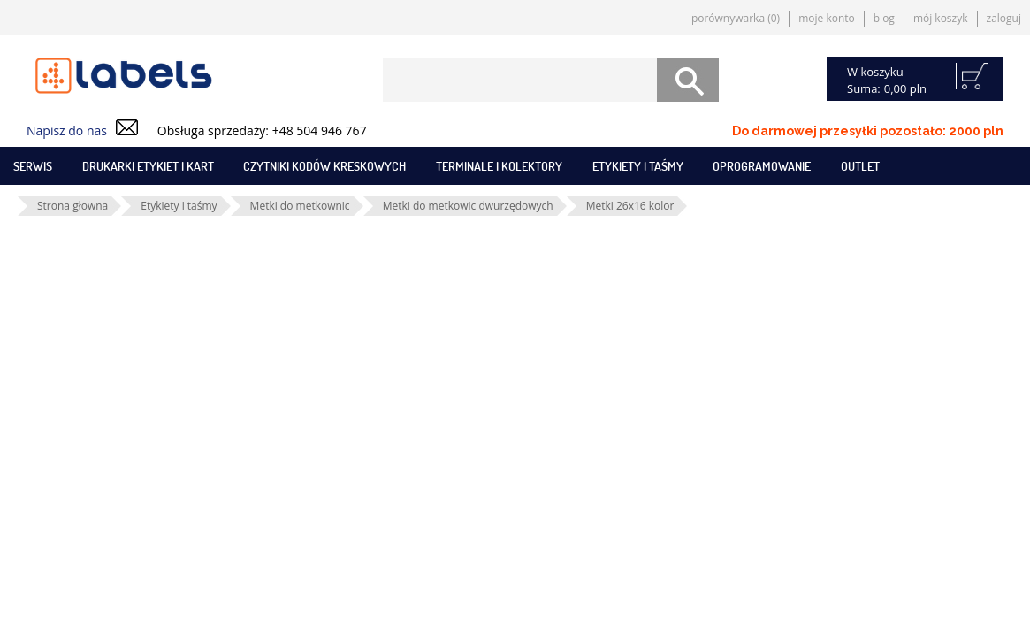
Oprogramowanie (762, 165)
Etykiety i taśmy (637, 165)
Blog (884, 18)
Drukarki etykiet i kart (148, 165)
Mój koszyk (940, 18)
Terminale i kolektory (499, 165)
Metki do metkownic (300, 205)
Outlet (860, 165)
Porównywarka (735, 18)
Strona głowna (72, 205)
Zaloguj (1004, 18)
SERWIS (32, 165)
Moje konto (826, 18)
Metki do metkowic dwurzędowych (468, 205)
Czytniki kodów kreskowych (324, 165)
